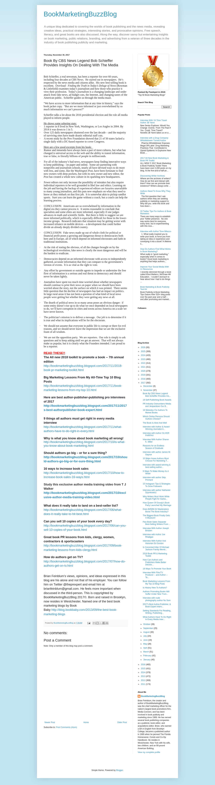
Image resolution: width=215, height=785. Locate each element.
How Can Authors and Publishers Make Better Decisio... (154, 562)
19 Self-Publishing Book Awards (157, 400)
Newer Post (50, 722)
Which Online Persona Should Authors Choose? (156, 417)
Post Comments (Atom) (66, 727)
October (147, 624)
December (148, 386)
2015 (143, 668)
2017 (143, 383)
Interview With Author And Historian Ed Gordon (154, 542)
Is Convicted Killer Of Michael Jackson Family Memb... (156, 548)
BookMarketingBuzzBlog (80, 14)
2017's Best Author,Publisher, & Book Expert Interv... (157, 605)
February (147, 655)
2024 (143, 355)
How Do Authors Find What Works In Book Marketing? (155, 250)
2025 (143, 351)
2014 (143, 672)
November (148, 390)
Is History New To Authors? (155, 587)
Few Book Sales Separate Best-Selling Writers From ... (156, 523)
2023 (143, 359)
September (148, 628)
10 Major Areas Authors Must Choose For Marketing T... (156, 459)
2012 (143, 680)
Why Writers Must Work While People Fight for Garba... (156, 497)
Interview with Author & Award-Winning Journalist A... (156, 428)
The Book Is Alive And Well (155, 423)
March (146, 652)
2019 (143, 375)
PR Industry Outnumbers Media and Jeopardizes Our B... (157, 405)
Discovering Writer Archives (152, 176)
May (145, 644)
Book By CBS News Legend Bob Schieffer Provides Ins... (157, 394)
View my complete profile (149, 752)
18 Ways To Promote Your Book (157, 569)
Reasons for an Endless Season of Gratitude (153, 447)
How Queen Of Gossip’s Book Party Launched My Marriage (157, 504)
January (147, 659)
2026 (143, 347)
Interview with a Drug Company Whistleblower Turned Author (154, 139)
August (146, 632)
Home (86, 722)
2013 (143, 676)
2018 (143, 379)
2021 (143, 367)
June (145, 640)
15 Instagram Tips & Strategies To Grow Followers (156, 485)
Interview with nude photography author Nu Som (157, 599)
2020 (143, 371)
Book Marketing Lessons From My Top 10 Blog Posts (156, 582)
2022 (143, 363)
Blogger (119, 770)
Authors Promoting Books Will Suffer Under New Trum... (156, 592)
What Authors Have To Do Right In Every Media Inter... (157, 618)
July (145, 636)
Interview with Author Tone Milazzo (155, 231)
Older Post (122, 722)
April (145, 648)
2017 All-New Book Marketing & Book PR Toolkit (154, 159)
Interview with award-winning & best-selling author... (156, 466)
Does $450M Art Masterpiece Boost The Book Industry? (156, 510)
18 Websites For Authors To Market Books (155, 411)
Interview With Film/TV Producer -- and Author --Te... (155, 575)
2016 (143, 664)
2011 (143, 684)
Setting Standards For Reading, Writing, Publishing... (157, 611)
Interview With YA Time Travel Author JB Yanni (153, 121)
